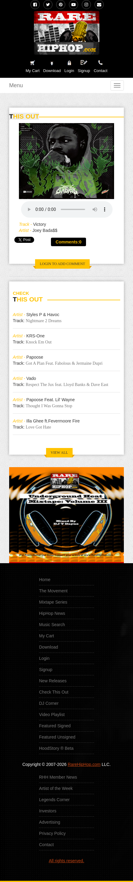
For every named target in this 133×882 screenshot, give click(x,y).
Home (44, 579)
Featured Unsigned (57, 737)
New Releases (52, 680)
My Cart (46, 635)
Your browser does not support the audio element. (67, 209)
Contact (46, 844)
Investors (47, 810)
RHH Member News (58, 777)
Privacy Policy (52, 833)
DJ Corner (49, 703)
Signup (84, 66)
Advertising (49, 822)
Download (48, 647)
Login (69, 70)
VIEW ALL (59, 452)
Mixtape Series (53, 602)
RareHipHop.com (84, 764)
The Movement (53, 590)
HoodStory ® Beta (56, 748)
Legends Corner (54, 799)
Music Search (52, 624)
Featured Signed (55, 725)
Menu (16, 85)
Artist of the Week (56, 788)
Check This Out (53, 692)
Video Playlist (52, 714)
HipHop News (52, 613)
